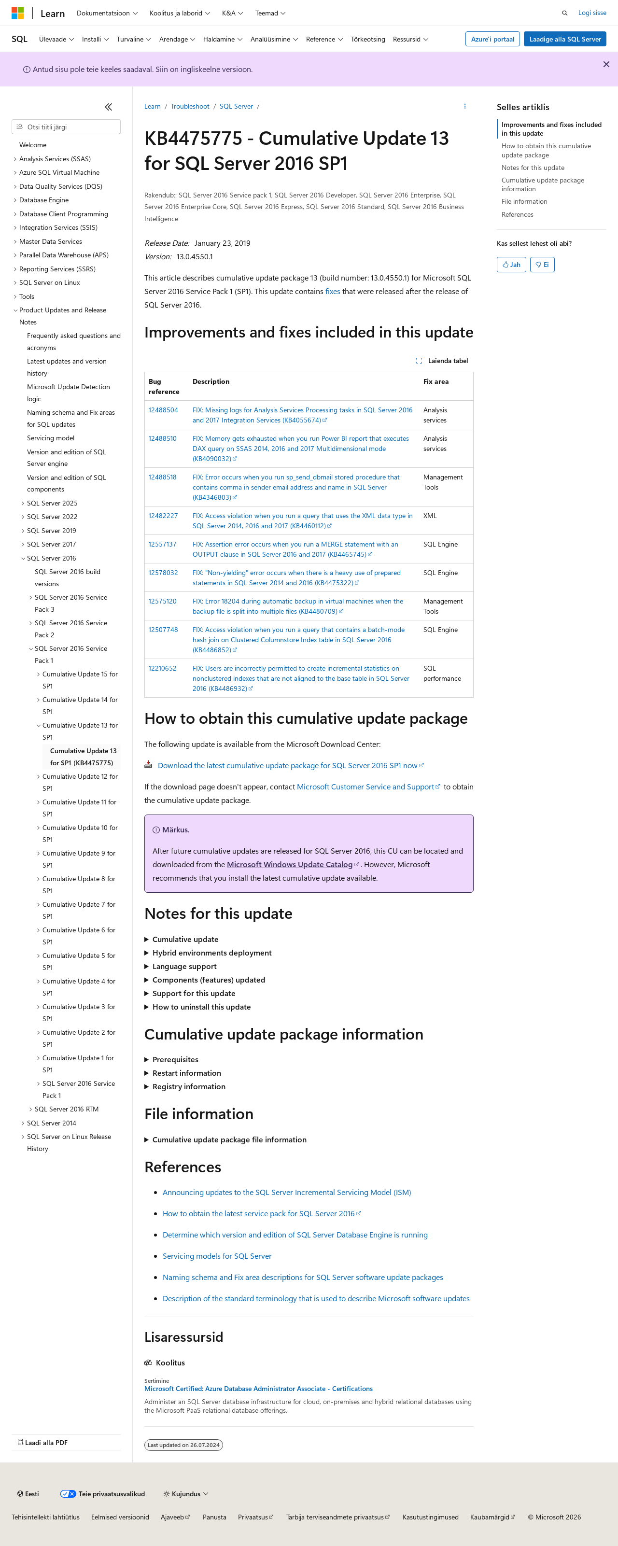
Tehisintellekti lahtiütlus (46, 1516)
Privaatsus (253, 1516)
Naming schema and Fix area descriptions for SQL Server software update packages (303, 1277)
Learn (152, 106)
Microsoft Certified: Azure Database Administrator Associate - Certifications (258, 1388)
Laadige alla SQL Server (565, 38)
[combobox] (66, 127)
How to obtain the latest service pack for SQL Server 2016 (259, 1213)
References (518, 214)
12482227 (163, 515)
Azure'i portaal (493, 38)
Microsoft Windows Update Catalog (290, 864)
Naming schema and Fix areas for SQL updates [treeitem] (71, 418)
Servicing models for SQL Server (217, 1256)
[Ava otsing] (565, 13)
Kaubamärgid (489, 1516)
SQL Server (236, 106)
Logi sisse (592, 12)
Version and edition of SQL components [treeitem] (66, 483)
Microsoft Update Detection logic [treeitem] (68, 392)
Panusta (214, 1516)
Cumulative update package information (543, 184)
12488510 (163, 438)
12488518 (163, 476)
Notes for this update (533, 167)
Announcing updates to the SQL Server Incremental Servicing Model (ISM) (287, 1192)
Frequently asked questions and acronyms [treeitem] (74, 341)
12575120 (163, 600)
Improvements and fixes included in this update (552, 129)
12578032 (163, 572)
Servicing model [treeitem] (50, 437)
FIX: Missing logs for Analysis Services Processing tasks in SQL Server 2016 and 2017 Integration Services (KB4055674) (303, 414)
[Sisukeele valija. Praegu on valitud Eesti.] (28, 1494)
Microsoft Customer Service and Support (365, 786)
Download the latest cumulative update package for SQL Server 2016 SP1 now (288, 765)
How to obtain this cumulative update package (546, 150)
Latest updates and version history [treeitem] (67, 367)
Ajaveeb (172, 1516)
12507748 (163, 629)
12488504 (163, 409)
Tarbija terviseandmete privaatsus (335, 1516)
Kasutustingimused (431, 1516)
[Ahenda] (109, 106)
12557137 (163, 543)
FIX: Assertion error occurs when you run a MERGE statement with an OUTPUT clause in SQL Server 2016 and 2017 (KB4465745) (295, 549)
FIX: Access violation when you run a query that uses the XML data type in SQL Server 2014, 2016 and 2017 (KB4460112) (303, 520)
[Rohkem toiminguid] (465, 106)
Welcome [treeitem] (32, 144)
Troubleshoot (190, 106)
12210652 (163, 668)
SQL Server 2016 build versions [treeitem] (67, 577)
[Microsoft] (18, 13)
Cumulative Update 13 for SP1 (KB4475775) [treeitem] (83, 756)
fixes (332, 291)
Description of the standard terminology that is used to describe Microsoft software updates (316, 1298)
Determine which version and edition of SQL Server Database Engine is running (295, 1234)
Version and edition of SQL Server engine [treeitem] (66, 457)
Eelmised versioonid (120, 1516)
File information (525, 201)
